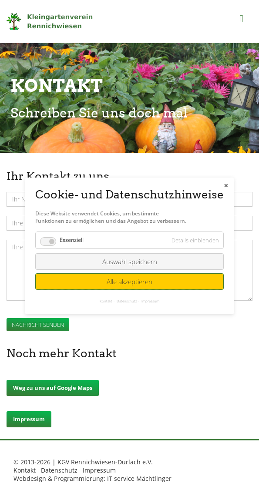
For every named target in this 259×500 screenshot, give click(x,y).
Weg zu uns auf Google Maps (52, 388)
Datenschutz (59, 470)
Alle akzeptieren (129, 278)
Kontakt (24, 470)
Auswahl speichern (129, 258)
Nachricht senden (38, 325)
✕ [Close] (226, 182)
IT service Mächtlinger (139, 478)
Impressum (29, 419)
